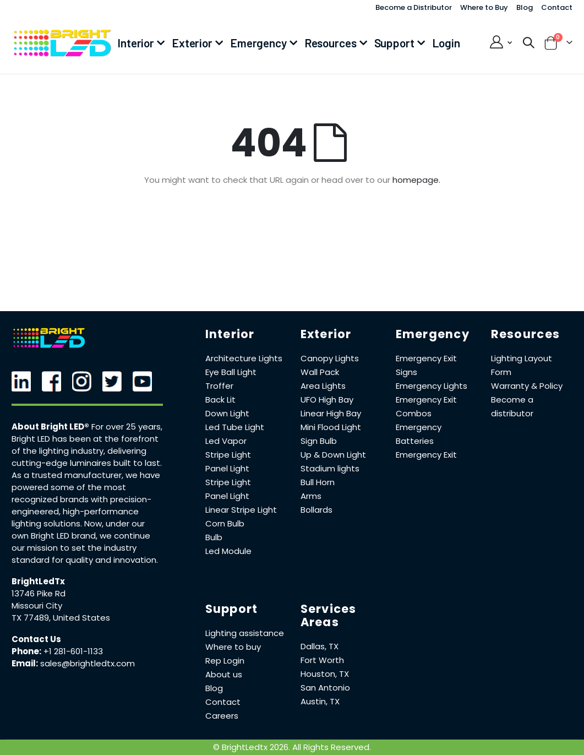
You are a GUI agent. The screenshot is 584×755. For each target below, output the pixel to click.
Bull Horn (318, 482)
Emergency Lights (431, 386)
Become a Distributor (413, 7)
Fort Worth (322, 660)
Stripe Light (228, 454)
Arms (311, 496)
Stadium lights (330, 468)
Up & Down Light (333, 454)
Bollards (316, 509)
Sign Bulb (319, 441)
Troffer (219, 386)
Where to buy (233, 647)
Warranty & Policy (527, 386)
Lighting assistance (244, 633)
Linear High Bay (331, 413)
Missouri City (37, 605)
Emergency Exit (426, 454)
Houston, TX (325, 674)
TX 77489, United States (61, 617)
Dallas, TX (320, 646)
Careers (221, 715)
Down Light (227, 413)
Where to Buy (484, 7)
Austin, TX (320, 701)
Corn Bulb (224, 523)
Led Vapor (226, 441)
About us (223, 674)
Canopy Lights (330, 358)
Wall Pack (320, 372)
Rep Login (224, 660)
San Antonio (325, 687)
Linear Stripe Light (241, 509)
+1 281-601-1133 (73, 651)
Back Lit (220, 399)
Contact (556, 7)
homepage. (416, 180)
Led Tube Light (234, 427)
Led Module (228, 551)
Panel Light (227, 468)
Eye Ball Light (230, 372)
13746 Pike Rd (39, 593)
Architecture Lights (243, 358)
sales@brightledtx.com (87, 663)
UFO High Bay (327, 399)
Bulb (213, 537)
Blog (524, 7)
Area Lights (323, 386)
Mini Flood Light (331, 427)
